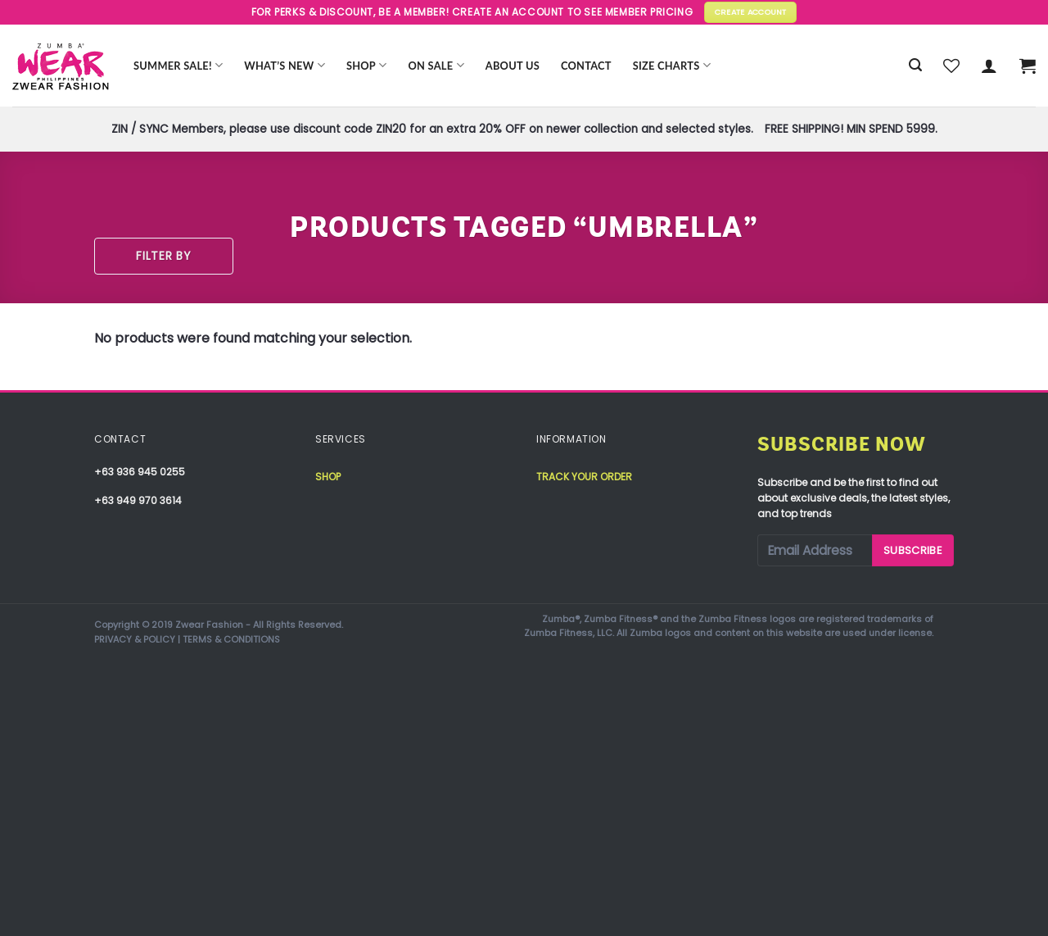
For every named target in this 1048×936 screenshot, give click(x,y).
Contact (586, 65)
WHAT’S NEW (284, 65)
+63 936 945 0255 (139, 472)
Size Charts (672, 65)
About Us (513, 65)
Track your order (584, 477)
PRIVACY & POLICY (134, 639)
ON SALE (436, 65)
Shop (366, 65)
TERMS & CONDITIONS (231, 639)
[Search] (915, 65)
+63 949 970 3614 (138, 500)
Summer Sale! (178, 65)
